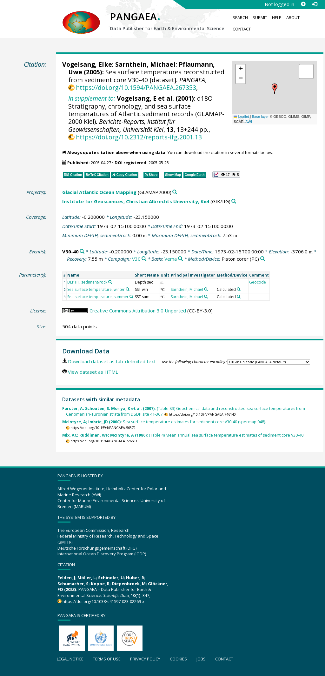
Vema (170, 259)
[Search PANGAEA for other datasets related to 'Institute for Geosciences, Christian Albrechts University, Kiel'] (233, 201)
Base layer (260, 116)
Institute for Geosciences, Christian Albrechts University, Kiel (135, 201)
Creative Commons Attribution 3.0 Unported (138, 310)
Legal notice (70, 659)
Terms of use (107, 659)
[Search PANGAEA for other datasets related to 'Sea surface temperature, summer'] (131, 296)
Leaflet (241, 116)
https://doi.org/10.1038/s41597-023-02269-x (103, 601)
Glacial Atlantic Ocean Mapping (99, 192)
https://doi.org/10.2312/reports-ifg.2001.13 (139, 137)
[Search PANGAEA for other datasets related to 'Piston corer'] (262, 259)
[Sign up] (303, 4)
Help (277, 17)
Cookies (178, 659)
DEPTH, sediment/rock (87, 282)
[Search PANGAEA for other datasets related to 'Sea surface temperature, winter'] (127, 289)
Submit (260, 17)
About (293, 17)
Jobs (201, 659)
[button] (274, 89)
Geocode (257, 282)
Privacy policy (145, 659)
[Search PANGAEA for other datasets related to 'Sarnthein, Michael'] (206, 289)
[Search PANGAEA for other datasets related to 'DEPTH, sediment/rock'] (110, 282)
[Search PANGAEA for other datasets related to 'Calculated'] (239, 289)
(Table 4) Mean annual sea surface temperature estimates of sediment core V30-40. (183, 435)
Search (240, 17)
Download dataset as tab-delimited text (112, 361)
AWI (248, 122)
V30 (136, 259)
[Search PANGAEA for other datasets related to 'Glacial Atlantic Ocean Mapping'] (174, 192)
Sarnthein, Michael (145, 64)
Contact (242, 29)
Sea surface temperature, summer (98, 296)
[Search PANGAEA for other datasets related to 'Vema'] (180, 259)
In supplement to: (91, 98)
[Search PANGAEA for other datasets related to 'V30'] (144, 259)
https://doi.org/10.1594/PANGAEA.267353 (136, 87)
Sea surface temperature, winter (96, 289)
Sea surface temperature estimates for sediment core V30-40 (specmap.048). (164, 422)
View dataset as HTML (93, 372)
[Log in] (314, 4)
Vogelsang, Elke (87, 64)
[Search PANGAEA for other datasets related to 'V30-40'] (82, 251)
